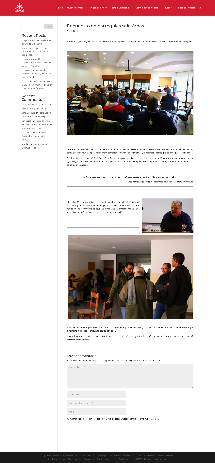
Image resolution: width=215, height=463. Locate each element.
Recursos (167, 8)
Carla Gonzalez (28, 104)
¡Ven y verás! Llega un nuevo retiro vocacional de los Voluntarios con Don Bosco (37, 51)
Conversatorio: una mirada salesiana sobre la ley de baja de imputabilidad (36, 73)
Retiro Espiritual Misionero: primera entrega (35, 136)
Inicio (60, 8)
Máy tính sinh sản (30, 132)
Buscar (48, 26)
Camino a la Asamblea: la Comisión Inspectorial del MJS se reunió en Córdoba (36, 62)
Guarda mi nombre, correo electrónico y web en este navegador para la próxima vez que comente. (115, 418)
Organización (97, 8)
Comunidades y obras (146, 8)
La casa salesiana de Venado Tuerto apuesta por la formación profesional (37, 124)
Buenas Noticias (186, 8)
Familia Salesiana (120, 8)
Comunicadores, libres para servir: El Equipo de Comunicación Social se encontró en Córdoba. (37, 85)
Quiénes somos (75, 8)
